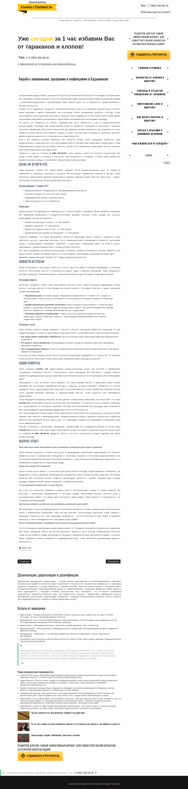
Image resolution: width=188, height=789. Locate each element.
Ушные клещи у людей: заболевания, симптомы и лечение (55, 735)
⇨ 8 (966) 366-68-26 (37, 57)
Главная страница (149, 67)
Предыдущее (113, 561)
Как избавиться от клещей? (150, 143)
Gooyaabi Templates (112, 783)
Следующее (24, 561)
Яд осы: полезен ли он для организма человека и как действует (58, 712)
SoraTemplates (84, 783)
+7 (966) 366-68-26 (157, 5)
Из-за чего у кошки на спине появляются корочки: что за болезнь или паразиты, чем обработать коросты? (75, 724)
